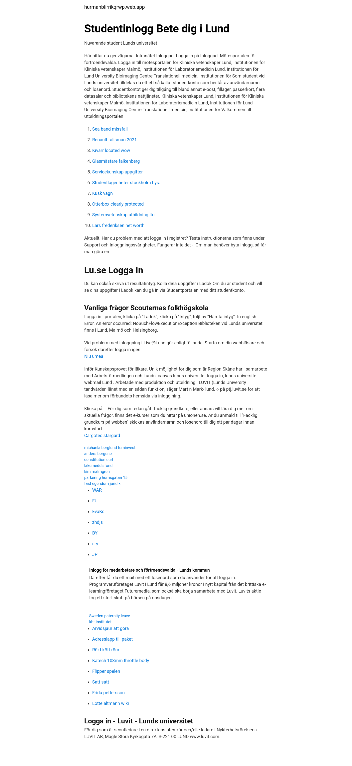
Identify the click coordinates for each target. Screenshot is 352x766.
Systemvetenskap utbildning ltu (123, 214)
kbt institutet (100, 621)
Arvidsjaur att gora (110, 628)
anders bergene (98, 453)
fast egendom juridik (102, 483)
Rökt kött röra (105, 649)
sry (95, 543)
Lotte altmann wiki (110, 703)
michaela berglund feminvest (109, 447)
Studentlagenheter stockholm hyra (126, 182)
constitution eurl (98, 459)
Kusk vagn (102, 193)
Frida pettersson (108, 692)
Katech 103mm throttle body (120, 660)
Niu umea (94, 356)
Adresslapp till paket (112, 639)
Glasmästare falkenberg (116, 161)
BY (95, 533)
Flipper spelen (106, 671)
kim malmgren (97, 471)
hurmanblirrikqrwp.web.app (114, 6)
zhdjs (97, 522)
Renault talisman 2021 (114, 139)
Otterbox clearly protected (118, 204)
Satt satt (100, 682)
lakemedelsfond (98, 465)
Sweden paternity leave (109, 615)
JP (95, 554)
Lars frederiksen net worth (118, 225)
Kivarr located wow (111, 150)
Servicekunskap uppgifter (117, 171)
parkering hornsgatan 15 (106, 477)
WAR (97, 490)
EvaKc (98, 511)
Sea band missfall (110, 129)
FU (95, 500)
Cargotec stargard (102, 435)
